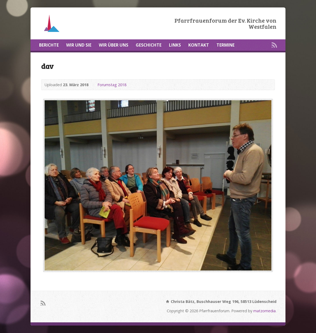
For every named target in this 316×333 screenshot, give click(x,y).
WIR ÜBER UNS (113, 45)
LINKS (175, 45)
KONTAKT (198, 45)
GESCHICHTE (148, 45)
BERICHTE (49, 45)
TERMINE (225, 45)
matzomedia (264, 310)
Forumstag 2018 (111, 84)
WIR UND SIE (78, 45)
